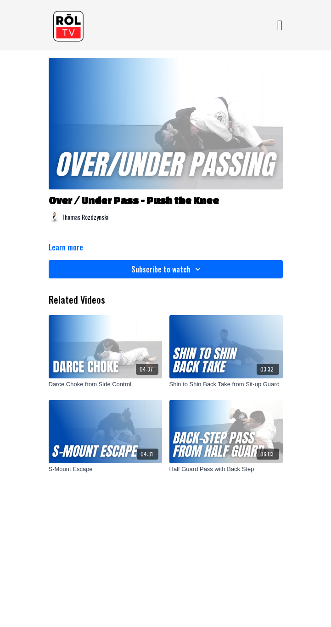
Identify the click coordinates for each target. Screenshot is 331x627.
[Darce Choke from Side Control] (105, 384)
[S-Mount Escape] (105, 469)
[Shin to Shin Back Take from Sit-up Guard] (226, 384)
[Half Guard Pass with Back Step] (226, 469)
